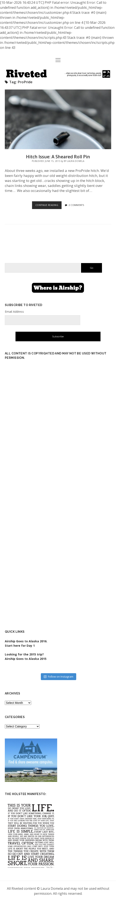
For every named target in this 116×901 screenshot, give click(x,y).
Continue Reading (48, 206)
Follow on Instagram (58, 676)
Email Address (14, 312)
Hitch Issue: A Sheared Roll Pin (58, 119)
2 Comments (76, 205)
